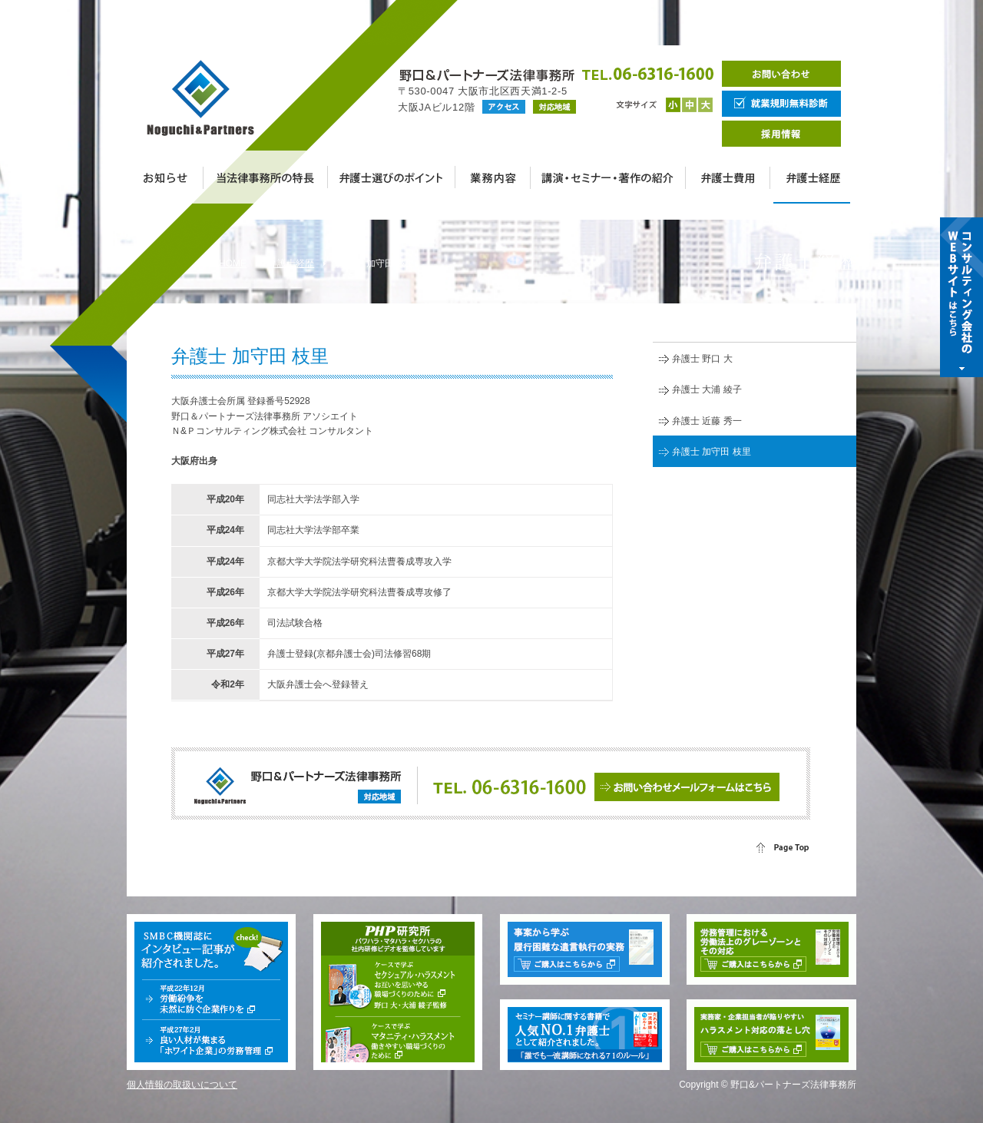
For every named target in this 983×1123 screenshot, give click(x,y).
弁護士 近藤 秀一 (707, 421)
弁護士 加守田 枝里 (711, 451)
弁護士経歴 (291, 263)
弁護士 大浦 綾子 (707, 389)
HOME (233, 263)
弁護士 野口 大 (702, 358)
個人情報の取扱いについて (182, 1084)
